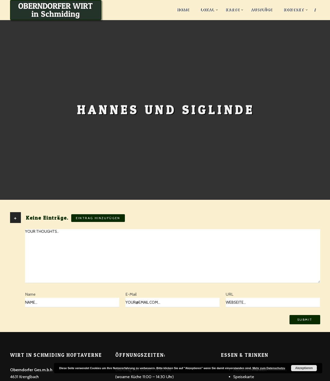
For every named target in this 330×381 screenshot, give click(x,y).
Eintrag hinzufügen (98, 218)
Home (183, 9)
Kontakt (293, 9)
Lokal (207, 9)
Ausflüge (261, 9)
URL (229, 294)
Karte (232, 9)
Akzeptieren (304, 368)
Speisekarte (243, 376)
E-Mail (131, 294)
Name (30, 294)
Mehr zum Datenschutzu (268, 368)
